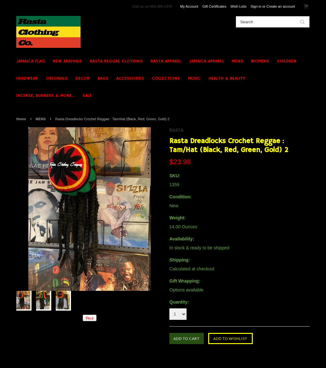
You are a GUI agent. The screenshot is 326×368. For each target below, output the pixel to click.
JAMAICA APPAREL (206, 61)
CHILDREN (286, 61)
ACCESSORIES (130, 78)
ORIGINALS (56, 78)
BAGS (102, 78)
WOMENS (260, 61)
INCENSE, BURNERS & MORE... (45, 96)
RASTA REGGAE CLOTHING (116, 61)
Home (21, 119)
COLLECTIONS (166, 78)
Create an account (280, 6)
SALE (87, 96)
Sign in (256, 6)
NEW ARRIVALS (67, 61)
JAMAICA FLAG (30, 61)
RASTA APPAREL (166, 61)
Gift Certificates (214, 6)
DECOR (82, 78)
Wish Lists (238, 6)
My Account (189, 6)
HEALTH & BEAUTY (227, 78)
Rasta (176, 130)
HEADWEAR (27, 78)
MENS (237, 61)
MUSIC (194, 78)
